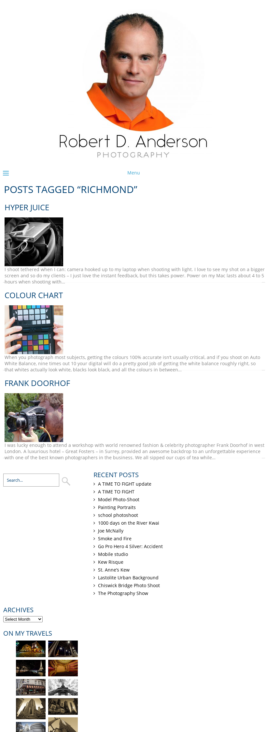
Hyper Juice (27, 207)
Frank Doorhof (37, 383)
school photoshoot (118, 515)
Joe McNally (110, 531)
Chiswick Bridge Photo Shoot (129, 585)
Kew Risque (110, 562)
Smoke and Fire (115, 538)
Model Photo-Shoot (118, 499)
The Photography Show (123, 593)
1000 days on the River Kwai (128, 523)
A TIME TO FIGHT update (124, 484)
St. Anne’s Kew (114, 570)
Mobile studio (113, 554)
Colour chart (34, 295)
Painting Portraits (117, 507)
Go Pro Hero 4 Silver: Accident (130, 546)
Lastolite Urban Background (128, 577)
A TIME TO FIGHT (116, 492)
